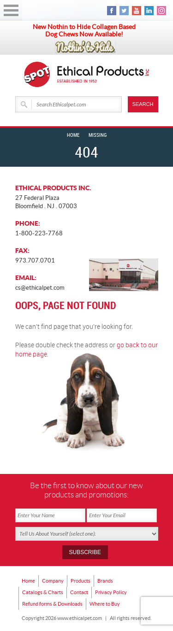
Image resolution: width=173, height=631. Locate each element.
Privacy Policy (111, 592)
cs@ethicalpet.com (40, 287)
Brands (105, 581)
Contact (79, 592)
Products (80, 581)
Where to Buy (104, 604)
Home (73, 135)
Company (53, 581)
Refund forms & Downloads (52, 604)
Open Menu (11, 10)
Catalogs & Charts (42, 592)
